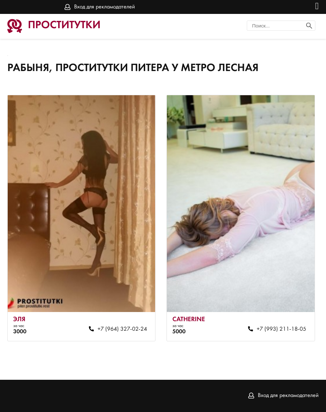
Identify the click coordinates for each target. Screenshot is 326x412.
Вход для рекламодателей (104, 7)
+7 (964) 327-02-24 (122, 329)
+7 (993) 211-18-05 (281, 329)
